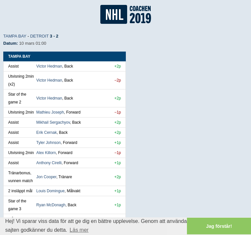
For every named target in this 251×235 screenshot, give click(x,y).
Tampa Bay (14, 36)
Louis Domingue (50, 191)
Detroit (39, 36)
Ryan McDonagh (50, 205)
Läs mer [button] (79, 230)
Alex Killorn (46, 152)
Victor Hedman (49, 66)
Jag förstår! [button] (219, 226)
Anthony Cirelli (48, 163)
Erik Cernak (46, 132)
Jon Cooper (46, 177)
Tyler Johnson (48, 142)
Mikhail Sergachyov (53, 122)
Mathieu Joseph (50, 112)
